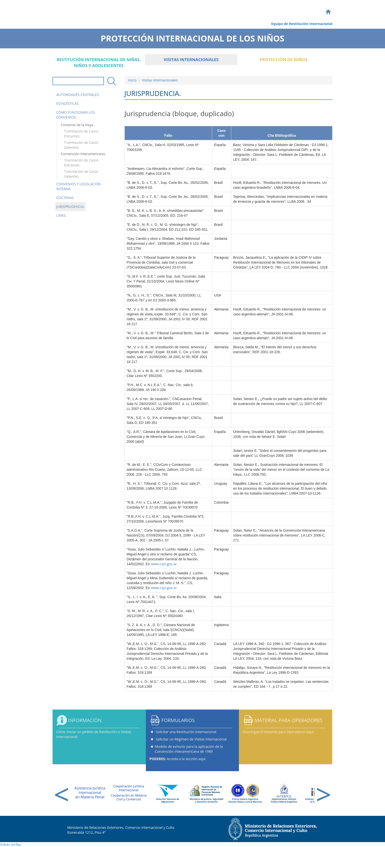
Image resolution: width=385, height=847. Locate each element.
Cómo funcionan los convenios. (75, 115)
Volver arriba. (10, 844)
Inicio (132, 80)
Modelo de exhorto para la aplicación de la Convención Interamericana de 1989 (189, 749)
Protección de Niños (283, 59)
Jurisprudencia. (70, 206)
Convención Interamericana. (83, 153)
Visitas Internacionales (191, 59)
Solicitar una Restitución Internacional (186, 731)
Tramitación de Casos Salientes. (81, 145)
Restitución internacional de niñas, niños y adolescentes (99, 62)
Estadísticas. (67, 103)
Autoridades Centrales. (78, 94)
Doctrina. (65, 197)
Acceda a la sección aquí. (178, 758)
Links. (61, 215)
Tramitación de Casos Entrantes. (81, 133)
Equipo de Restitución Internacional (301, 23)
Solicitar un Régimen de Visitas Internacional (191, 739)
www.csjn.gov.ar (164, 564)
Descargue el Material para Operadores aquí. (278, 731)
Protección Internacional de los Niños (192, 37)
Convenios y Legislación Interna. (78, 186)
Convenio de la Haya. (77, 124)
